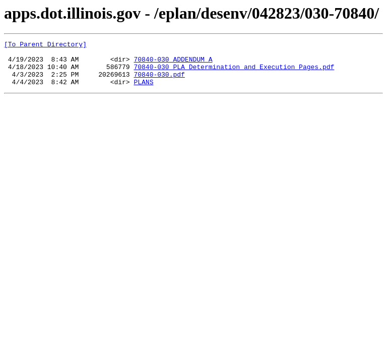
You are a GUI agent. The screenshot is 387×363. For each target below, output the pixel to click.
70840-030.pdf (159, 81)
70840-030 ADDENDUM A (173, 63)
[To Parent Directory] (45, 45)
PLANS (143, 90)
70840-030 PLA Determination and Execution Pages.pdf (234, 72)
